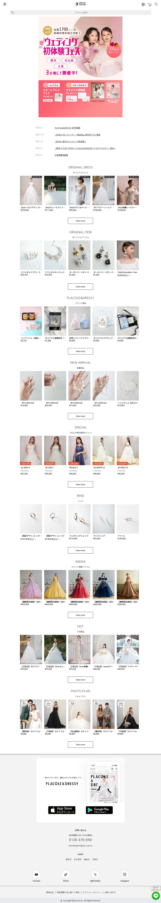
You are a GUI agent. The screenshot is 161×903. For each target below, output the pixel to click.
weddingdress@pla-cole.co (80, 845)
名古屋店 (77, 859)
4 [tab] (82, 121)
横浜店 (68, 859)
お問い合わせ (110, 892)
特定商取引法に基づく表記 (68, 892)
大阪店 (95, 859)
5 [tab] (84, 121)
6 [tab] (86, 121)
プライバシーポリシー (91, 892)
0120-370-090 (80, 840)
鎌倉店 (87, 859)
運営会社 (50, 892)
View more (80, 220)
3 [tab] (79, 121)
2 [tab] (77, 121)
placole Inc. (79, 900)
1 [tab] (75, 121)
